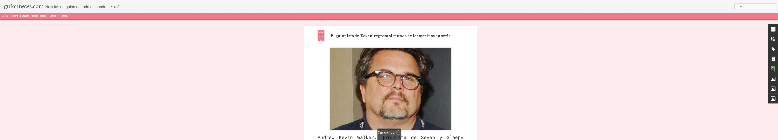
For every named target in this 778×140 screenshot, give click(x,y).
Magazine (24, 16)
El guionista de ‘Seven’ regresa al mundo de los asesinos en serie (391, 35)
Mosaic (35, 16)
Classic (5, 16)
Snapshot (54, 16)
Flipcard (14, 16)
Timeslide (65, 16)
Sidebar (43, 16)
